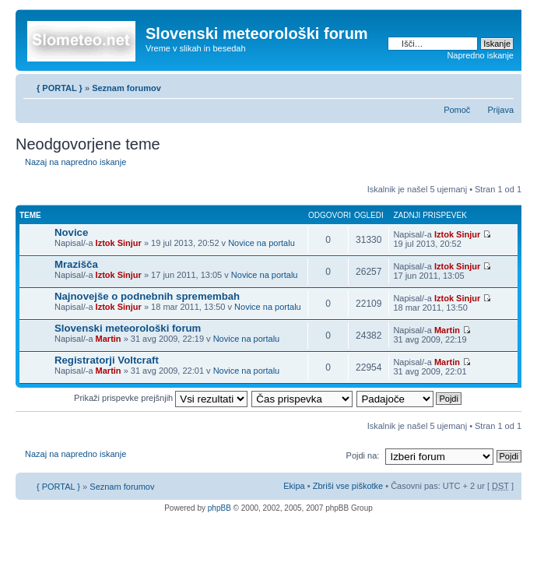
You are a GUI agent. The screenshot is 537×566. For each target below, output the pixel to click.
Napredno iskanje (480, 55)
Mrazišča (76, 264)
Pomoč (457, 109)
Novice (71, 232)
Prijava (500, 109)
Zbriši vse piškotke (349, 485)
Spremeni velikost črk (502, 85)
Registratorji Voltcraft (106, 360)
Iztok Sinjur (119, 243)
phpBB (219, 508)
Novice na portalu (261, 243)
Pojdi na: (363, 455)
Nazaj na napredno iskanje (75, 162)
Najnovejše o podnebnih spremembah (147, 296)
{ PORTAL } (59, 88)
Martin (108, 338)
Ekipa (294, 485)
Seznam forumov (126, 88)
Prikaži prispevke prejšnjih (160, 398)
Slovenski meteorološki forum (127, 328)
